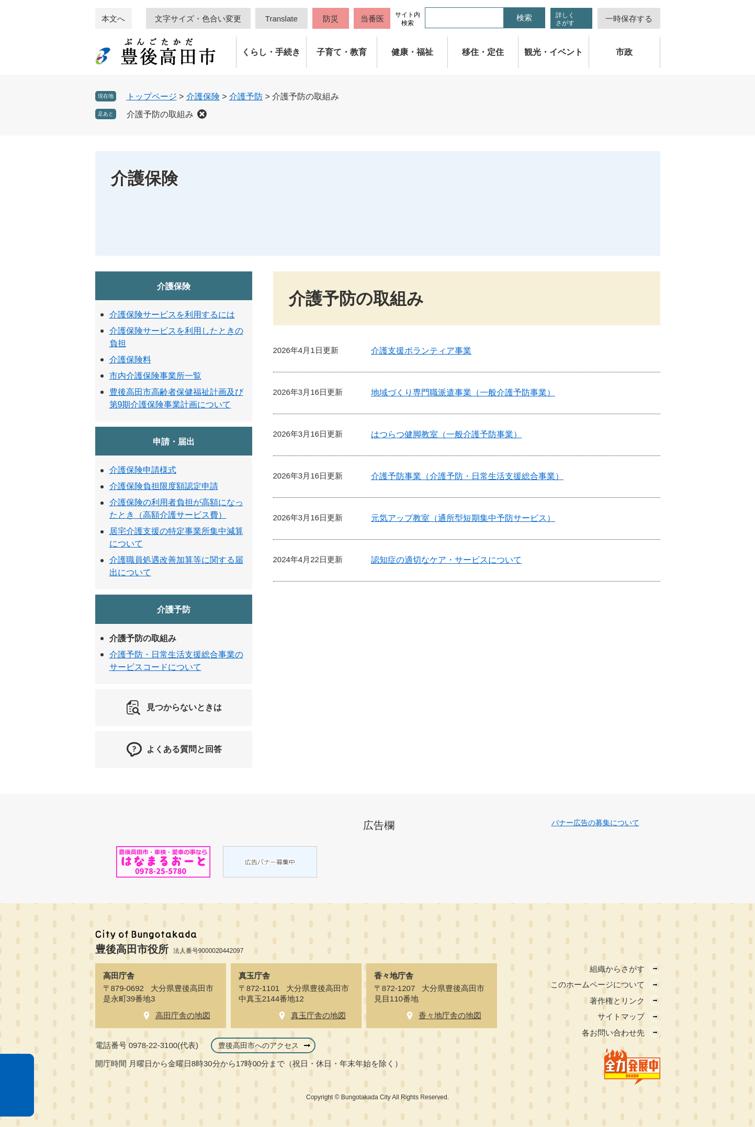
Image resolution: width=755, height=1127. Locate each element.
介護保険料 (130, 359)
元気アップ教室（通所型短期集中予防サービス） (463, 518)
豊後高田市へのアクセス (258, 1045)
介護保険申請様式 (142, 469)
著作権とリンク (617, 1000)
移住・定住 (483, 52)
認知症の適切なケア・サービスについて (446, 559)
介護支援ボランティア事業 (421, 350)
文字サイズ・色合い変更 (198, 18)
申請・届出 (174, 441)
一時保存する (628, 18)
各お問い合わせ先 (613, 1032)
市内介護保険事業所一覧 (155, 375)
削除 (202, 114)
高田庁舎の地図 (182, 1015)
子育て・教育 (342, 52)
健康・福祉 (412, 52)
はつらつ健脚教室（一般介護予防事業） (446, 434)
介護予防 (246, 96)
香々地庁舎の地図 (450, 1015)
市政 (624, 52)
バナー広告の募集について (595, 822)
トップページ (152, 96)
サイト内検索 (407, 19)
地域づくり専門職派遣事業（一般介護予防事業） (463, 392)
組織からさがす (617, 968)
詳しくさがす (565, 19)
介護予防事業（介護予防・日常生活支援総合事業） (467, 476)
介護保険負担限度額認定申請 (163, 486)
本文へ (113, 18)
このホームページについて (597, 984)
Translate (281, 18)
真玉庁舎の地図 (318, 1015)
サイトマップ (621, 1016)
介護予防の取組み (160, 114)
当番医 (372, 18)
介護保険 (203, 96)
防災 (331, 18)
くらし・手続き (271, 52)
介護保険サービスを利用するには (172, 314)
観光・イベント (553, 52)
